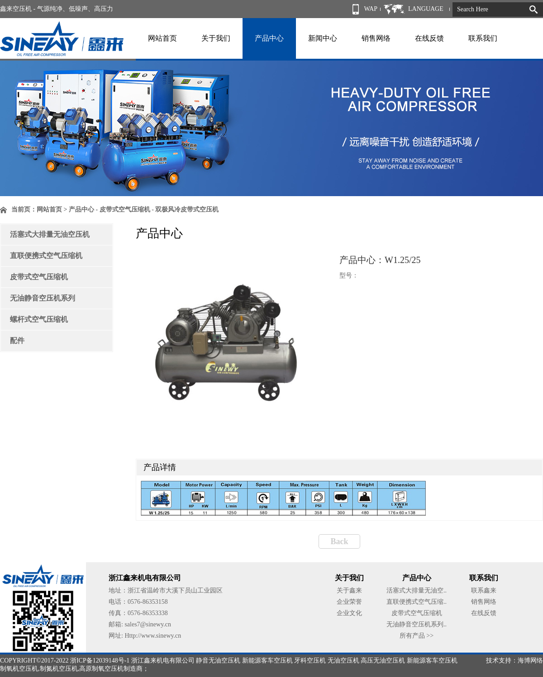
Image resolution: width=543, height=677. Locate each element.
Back (339, 541)
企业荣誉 (349, 601)
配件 (17, 340)
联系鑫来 (483, 590)
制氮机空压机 (59, 668)
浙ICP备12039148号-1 (99, 660)
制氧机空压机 (19, 668)
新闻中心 (322, 38)
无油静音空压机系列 (42, 298)
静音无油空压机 (218, 660)
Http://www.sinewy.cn (152, 635)
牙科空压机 (310, 660)
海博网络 (530, 660)
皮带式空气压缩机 (39, 277)
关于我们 (215, 38)
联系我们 (482, 38)
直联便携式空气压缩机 (46, 255)
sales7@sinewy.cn (147, 624)
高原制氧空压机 (101, 668)
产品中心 (269, 38)
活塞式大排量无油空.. (416, 590)
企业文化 (349, 613)
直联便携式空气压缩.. (416, 601)
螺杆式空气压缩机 (39, 319)
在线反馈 (429, 38)
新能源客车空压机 (267, 660)
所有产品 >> (416, 635)
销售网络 (376, 38)
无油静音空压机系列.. (416, 624)
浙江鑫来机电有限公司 (163, 660)
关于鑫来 (349, 590)
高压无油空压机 (383, 660)
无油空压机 (343, 660)
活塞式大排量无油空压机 (50, 234)
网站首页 (162, 38)
